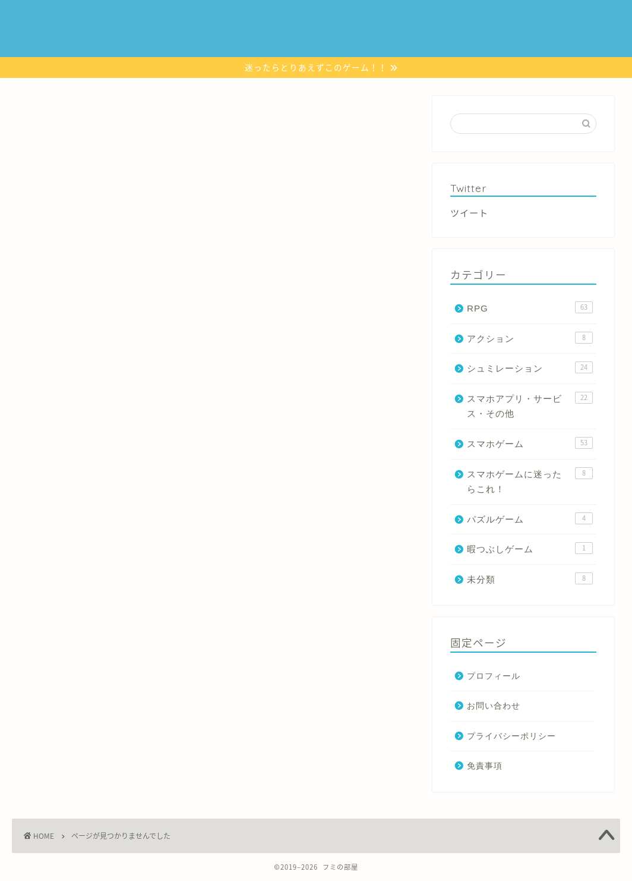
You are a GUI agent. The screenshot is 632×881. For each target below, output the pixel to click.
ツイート (469, 212)
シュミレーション (334, 18)
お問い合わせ (301, 42)
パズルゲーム (462, 18)
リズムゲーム (103, 42)
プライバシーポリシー (511, 736)
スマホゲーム (229, 18)
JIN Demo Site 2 (34, 16)
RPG (278, 18)
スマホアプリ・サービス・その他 (202, 42)
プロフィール (493, 676)
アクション (402, 18)
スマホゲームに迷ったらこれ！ (134, 18)
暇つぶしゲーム (530, 18)
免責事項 (485, 766)
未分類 (66, 738)
